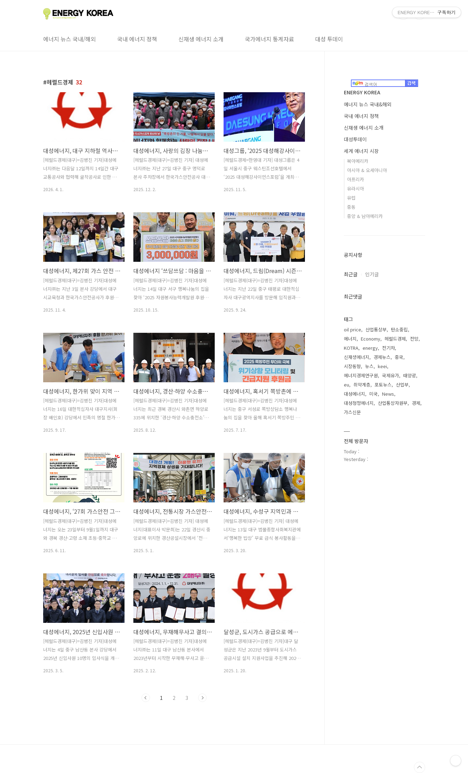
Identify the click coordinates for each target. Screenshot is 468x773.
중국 (399, 357)
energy (370, 347)
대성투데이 (355, 139)
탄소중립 (399, 329)
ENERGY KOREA (362, 92)
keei (382, 366)
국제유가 (390, 375)
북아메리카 (357, 161)
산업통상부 (376, 329)
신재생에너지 (356, 357)
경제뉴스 (382, 357)
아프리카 (355, 179)
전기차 (388, 347)
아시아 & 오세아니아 (367, 170)
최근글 (351, 274)
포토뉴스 (383, 384)
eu (346, 384)
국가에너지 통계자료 (269, 39)
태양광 (409, 375)
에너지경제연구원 (361, 375)
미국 (373, 393)
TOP (419, 767)
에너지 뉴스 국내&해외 (368, 104)
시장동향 (352, 366)
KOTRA (351, 347)
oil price (352, 329)
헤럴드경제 (395, 338)
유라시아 (355, 188)
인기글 (372, 274)
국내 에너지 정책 (137, 39)
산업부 (402, 384)
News (388, 393)
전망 (414, 338)
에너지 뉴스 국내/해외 (69, 39)
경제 (416, 403)
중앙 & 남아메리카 (365, 216)
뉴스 (369, 366)
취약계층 (361, 384)
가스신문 (352, 412)
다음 (202, 698)
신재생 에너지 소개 (201, 39)
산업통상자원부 (393, 403)
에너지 (350, 338)
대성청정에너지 (359, 403)
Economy (370, 338)
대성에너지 (354, 393)
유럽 (351, 197)
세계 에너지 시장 (361, 150)
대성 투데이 (329, 39)
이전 (145, 698)
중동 (351, 206)
